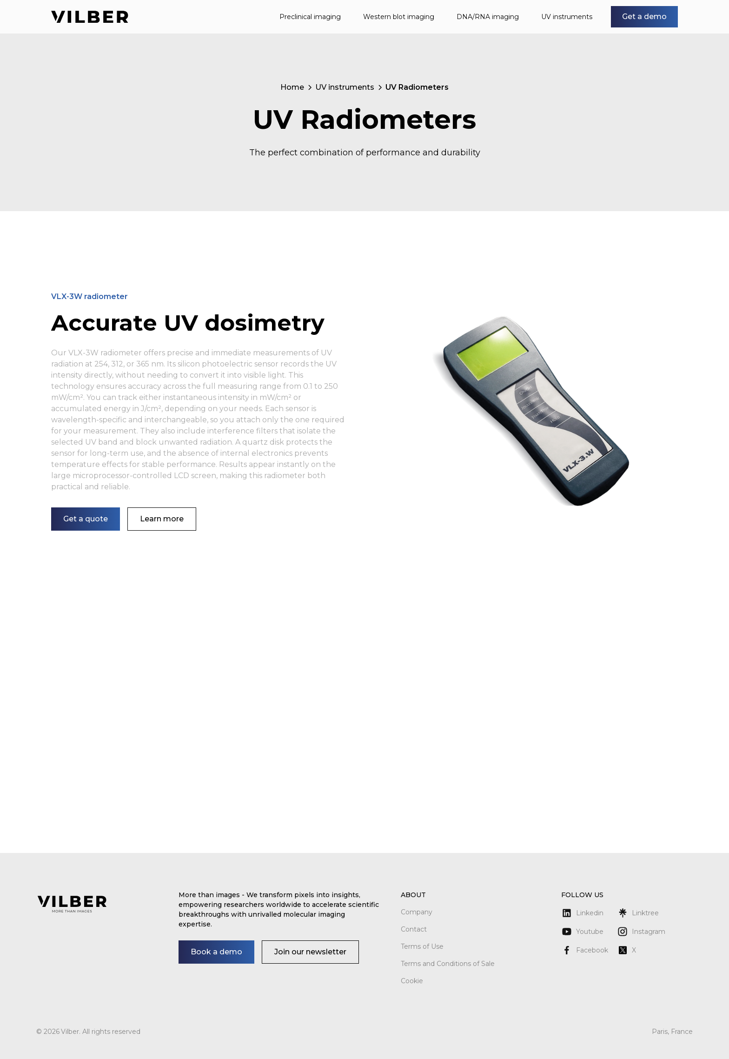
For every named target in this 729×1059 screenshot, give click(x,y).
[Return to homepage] (89, 17)
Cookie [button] (412, 981)
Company (416, 912)
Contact (414, 929)
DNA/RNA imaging (488, 17)
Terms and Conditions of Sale (448, 963)
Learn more (162, 518)
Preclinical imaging (310, 17)
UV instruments (566, 17)
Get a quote (85, 518)
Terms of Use (422, 946)
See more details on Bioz (645, 796)
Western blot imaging (398, 17)
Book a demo (216, 951)
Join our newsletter (310, 951)
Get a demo (644, 16)
